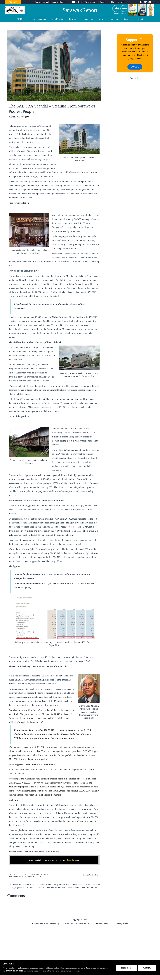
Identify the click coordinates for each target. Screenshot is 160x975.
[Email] (154, 2)
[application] (103, 19)
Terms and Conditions (102, 924)
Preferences (127, 969)
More (101, 19)
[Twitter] (145, 2)
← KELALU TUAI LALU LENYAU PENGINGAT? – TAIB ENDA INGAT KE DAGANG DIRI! (30, 876)
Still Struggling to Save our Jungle (90, 2)
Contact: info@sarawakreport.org (47, 924)
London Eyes (87, 19)
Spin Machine (60, 19)
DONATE (13, 2)
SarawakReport (80, 10)
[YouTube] (149, 2)
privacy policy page (27, 971)
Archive (112, 19)
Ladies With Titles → (91, 875)
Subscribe (124, 19)
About (135, 19)
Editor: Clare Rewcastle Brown (77, 924)
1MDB (24, 19)
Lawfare (73, 19)
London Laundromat (41, 19)
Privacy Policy (120, 924)
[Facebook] (141, 2)
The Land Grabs (117, 2)
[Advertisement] (135, 125)
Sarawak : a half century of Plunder (51, 2)
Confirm (148, 969)
